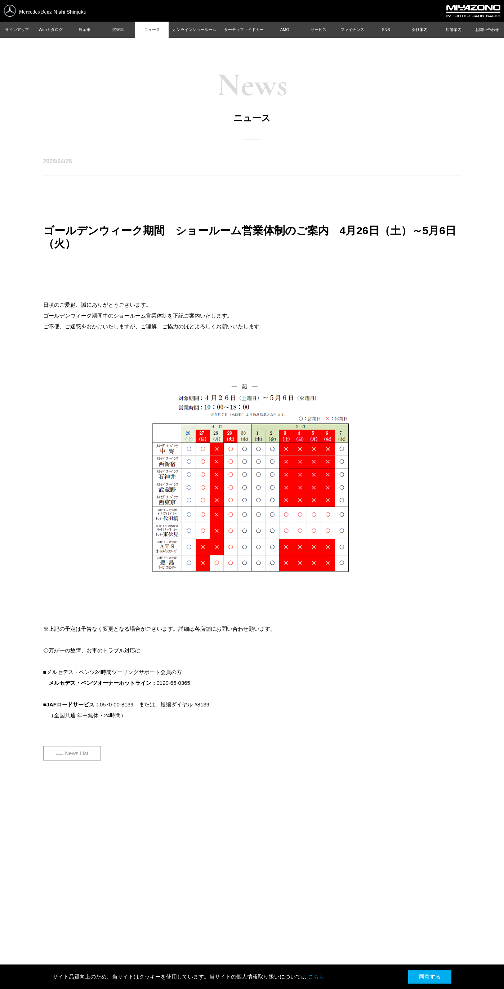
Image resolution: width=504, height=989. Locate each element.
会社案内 (420, 29)
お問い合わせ (487, 29)
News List (76, 753)
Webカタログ (50, 29)
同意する (430, 977)
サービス (318, 29)
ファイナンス (352, 29)
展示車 (84, 29)
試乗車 (118, 29)
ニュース (152, 29)
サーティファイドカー (244, 29)
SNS (386, 29)
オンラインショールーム (194, 29)
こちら (316, 977)
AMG (284, 29)
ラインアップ (17, 29)
